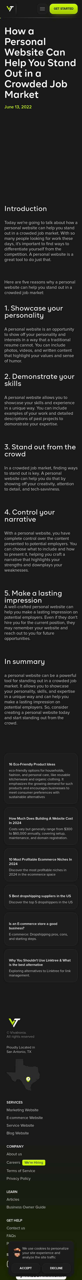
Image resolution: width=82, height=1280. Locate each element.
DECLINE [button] (56, 1268)
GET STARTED (63, 8)
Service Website (20, 1126)
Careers (13, 1163)
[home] (9, 9)
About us (14, 1154)
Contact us (16, 1228)
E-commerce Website (25, 1118)
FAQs (11, 1236)
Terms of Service (21, 1171)
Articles (13, 1200)
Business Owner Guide (26, 1207)
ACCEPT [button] (26, 1268)
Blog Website (18, 1133)
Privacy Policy (19, 1179)
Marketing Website (22, 1110)
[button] (42, 9)
